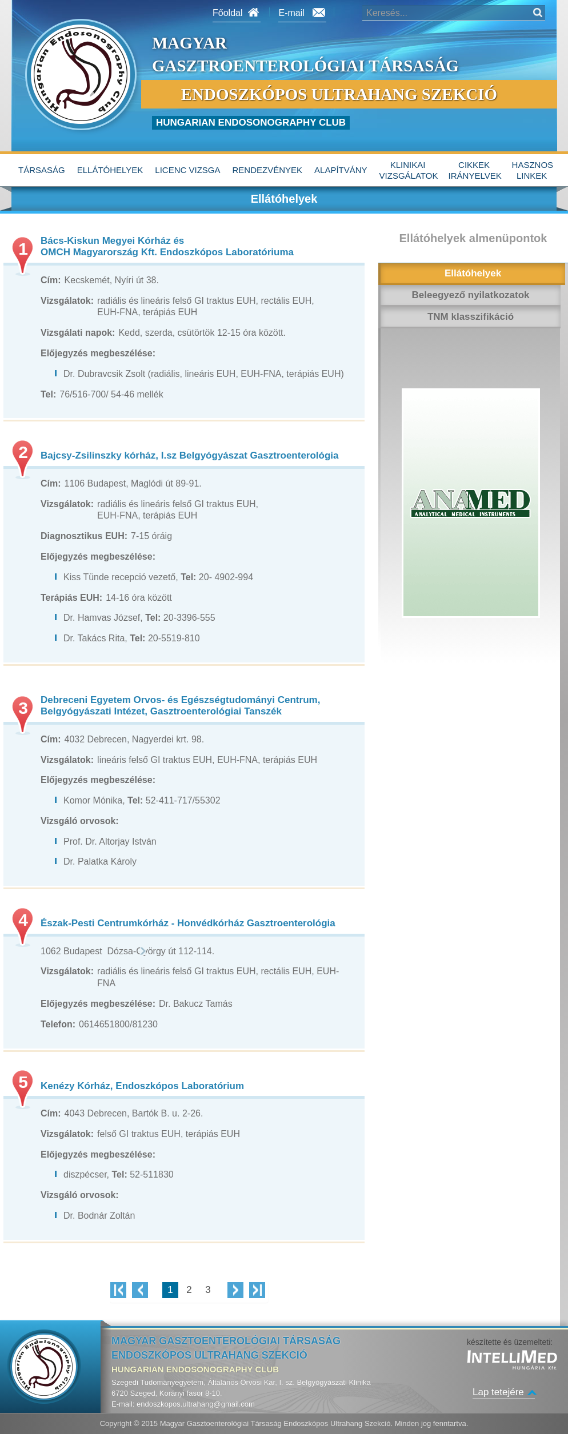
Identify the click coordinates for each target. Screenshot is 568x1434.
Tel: (48, 394)
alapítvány (340, 170)
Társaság (41, 170)
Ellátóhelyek (110, 170)
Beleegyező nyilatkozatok (471, 295)
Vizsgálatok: (67, 301)
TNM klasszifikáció (470, 316)
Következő (235, 1290)
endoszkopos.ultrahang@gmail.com (196, 1404)
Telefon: (58, 1024)
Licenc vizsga (187, 170)
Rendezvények (268, 170)
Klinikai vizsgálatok (408, 170)
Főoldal (227, 13)
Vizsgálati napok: (78, 333)
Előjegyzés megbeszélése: (98, 353)
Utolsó (257, 1290)
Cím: (51, 280)
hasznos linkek (533, 170)
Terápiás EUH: (71, 597)
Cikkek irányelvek (475, 170)
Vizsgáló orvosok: (80, 821)
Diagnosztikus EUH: (84, 536)
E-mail (291, 13)
